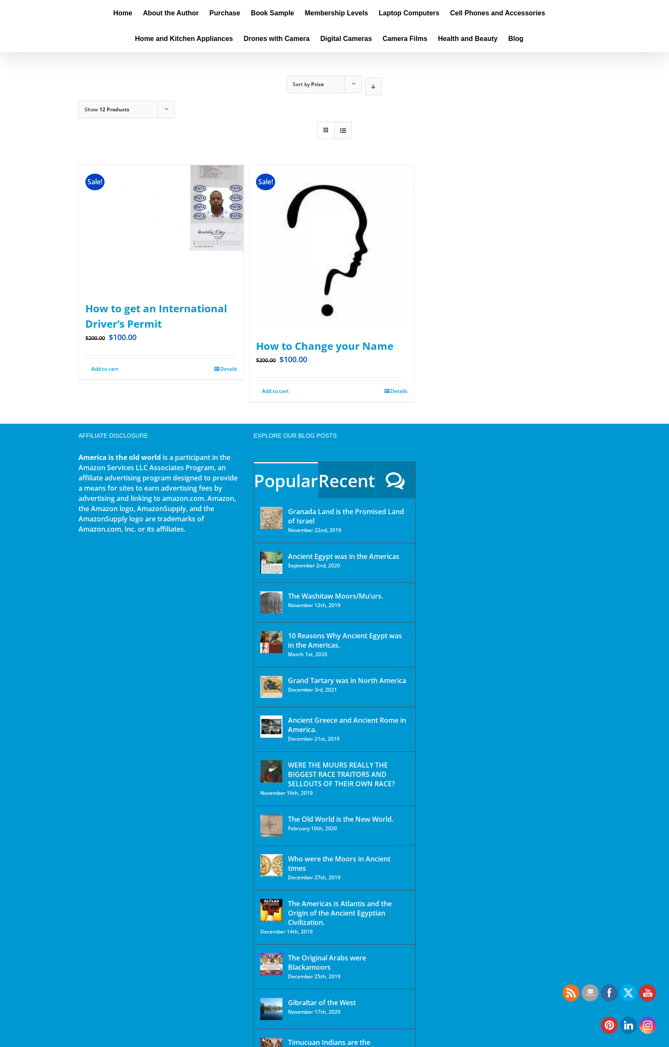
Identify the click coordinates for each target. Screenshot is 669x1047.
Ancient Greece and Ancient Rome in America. (347, 724)
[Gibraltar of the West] (271, 1009)
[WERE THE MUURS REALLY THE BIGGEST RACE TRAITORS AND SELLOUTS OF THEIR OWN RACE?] (271, 771)
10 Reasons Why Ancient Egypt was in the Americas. (345, 640)
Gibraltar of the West (322, 1002)
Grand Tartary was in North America (347, 680)
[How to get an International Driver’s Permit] (161, 228)
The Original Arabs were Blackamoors (327, 962)
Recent (346, 480)
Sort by (308, 84)
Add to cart (275, 391)
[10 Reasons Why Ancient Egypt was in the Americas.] (271, 642)
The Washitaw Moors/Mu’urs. (335, 596)
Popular (286, 480)
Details (398, 391)
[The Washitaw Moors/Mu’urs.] (271, 602)
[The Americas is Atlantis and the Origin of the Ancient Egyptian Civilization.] (271, 910)
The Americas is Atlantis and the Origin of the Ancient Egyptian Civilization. (340, 913)
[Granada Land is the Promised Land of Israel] (271, 518)
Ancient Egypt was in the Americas (343, 556)
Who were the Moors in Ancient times (339, 863)
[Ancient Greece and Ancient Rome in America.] (271, 726)
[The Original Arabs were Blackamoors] (271, 964)
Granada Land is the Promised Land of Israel (346, 516)
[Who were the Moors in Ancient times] (271, 865)
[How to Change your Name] (332, 247)
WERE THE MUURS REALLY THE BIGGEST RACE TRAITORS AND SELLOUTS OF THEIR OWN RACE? (341, 774)
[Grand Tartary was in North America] (271, 687)
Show (106, 109)
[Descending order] (373, 86)
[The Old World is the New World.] (271, 825)
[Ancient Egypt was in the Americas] (271, 563)
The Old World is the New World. (340, 819)
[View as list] (342, 130)
